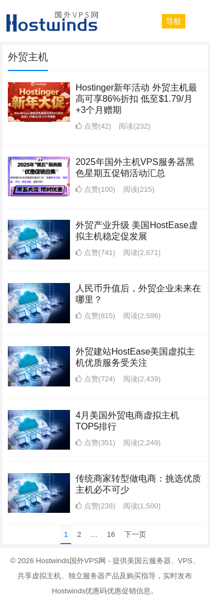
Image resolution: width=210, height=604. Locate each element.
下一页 (135, 534)
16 (111, 534)
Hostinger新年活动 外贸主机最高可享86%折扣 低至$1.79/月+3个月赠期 (136, 99)
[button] (173, 21)
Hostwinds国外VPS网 (71, 560)
